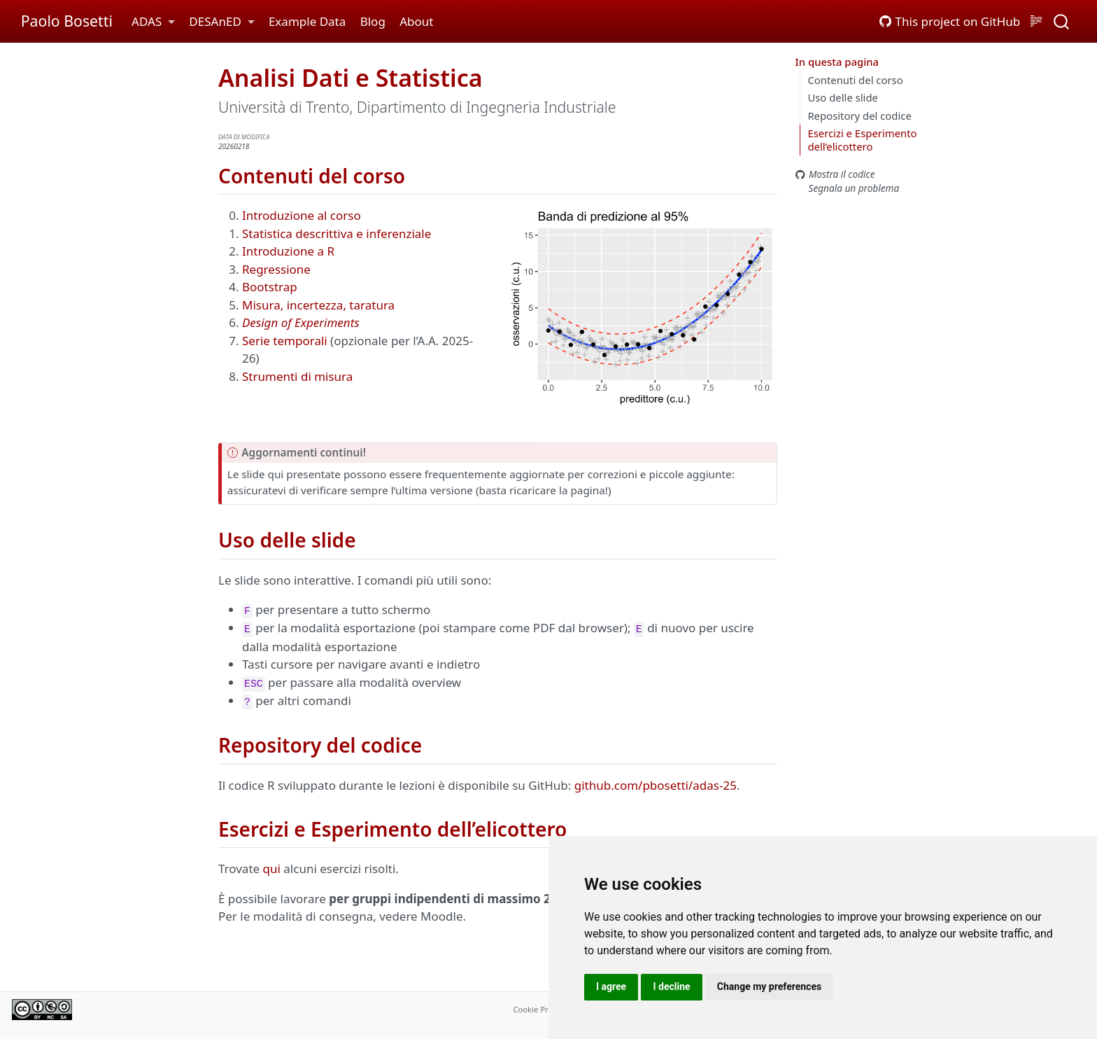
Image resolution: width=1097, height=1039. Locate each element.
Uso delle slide (842, 97)
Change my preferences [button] (769, 986)
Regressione (276, 269)
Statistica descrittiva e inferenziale (336, 233)
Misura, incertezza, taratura (318, 305)
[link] (153, 22)
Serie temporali (284, 341)
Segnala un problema (847, 188)
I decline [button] (671, 986)
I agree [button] (611, 986)
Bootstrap (269, 287)
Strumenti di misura (297, 376)
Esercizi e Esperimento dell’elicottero (861, 139)
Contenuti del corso (855, 80)
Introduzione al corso (301, 215)
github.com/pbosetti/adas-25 (655, 785)
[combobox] (1062, 21)
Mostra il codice (835, 174)
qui (272, 868)
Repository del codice (859, 116)
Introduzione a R (288, 251)
